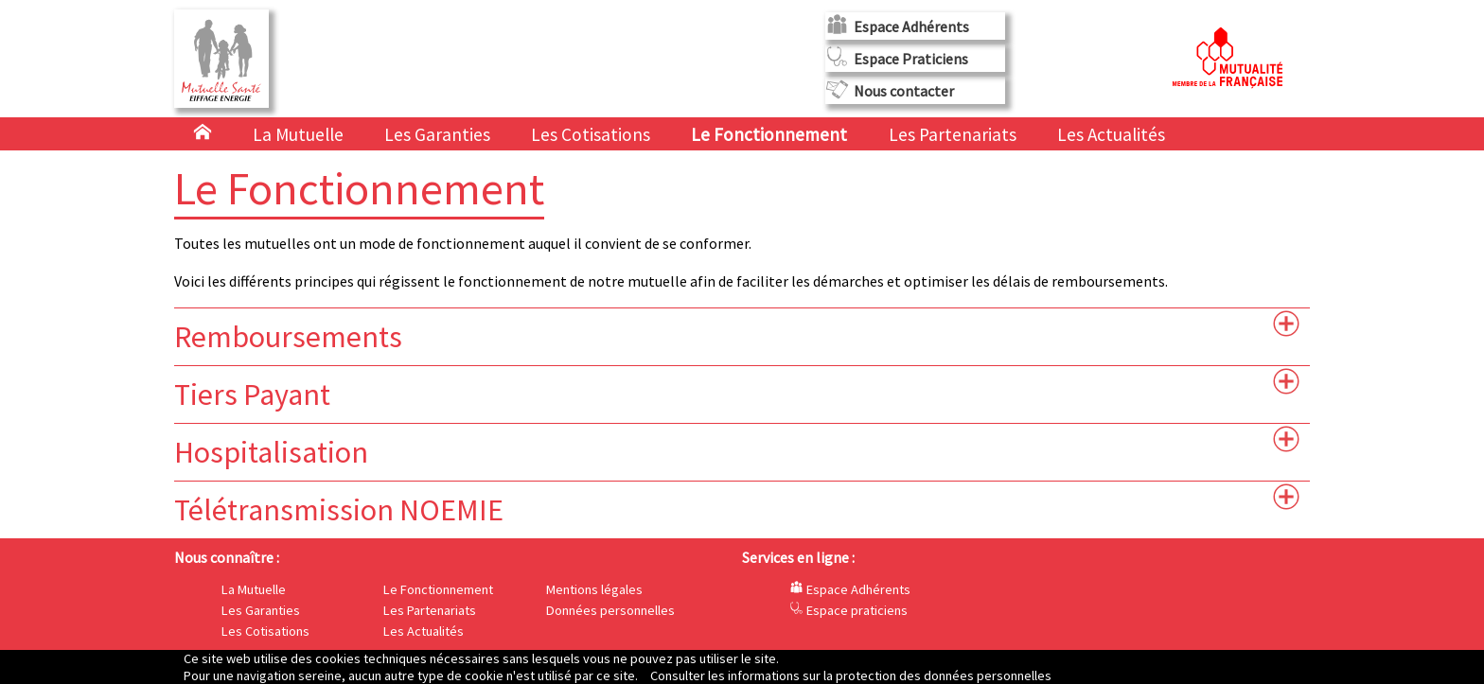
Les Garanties (437, 134)
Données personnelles (610, 610)
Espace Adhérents (911, 26)
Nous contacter (904, 90)
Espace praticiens (848, 610)
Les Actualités (1111, 134)
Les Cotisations (590, 134)
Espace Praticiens (911, 58)
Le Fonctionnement (771, 134)
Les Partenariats (952, 134)
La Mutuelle (298, 134)
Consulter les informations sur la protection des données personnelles (850, 675)
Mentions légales (594, 589)
